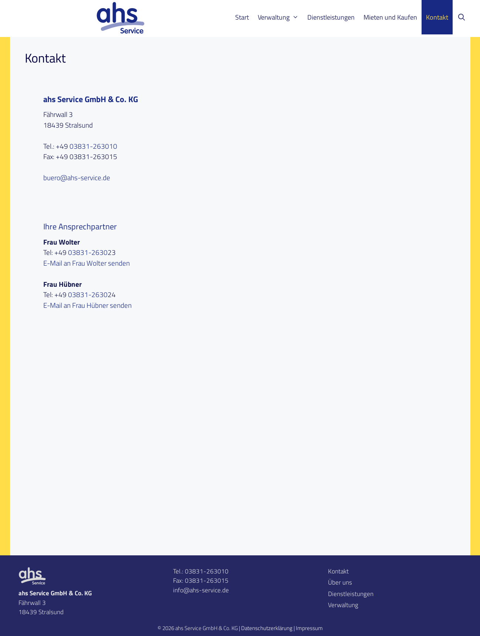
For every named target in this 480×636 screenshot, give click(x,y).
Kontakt (437, 17)
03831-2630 (88, 252)
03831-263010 (93, 146)
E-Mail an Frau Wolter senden (86, 263)
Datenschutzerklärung (267, 628)
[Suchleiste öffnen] (461, 17)
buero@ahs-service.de (76, 177)
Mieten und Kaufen (390, 17)
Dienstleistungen (331, 17)
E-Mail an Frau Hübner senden (87, 305)
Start (242, 17)
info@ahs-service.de (201, 590)
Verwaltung (280, 17)
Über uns (340, 582)
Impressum (309, 628)
